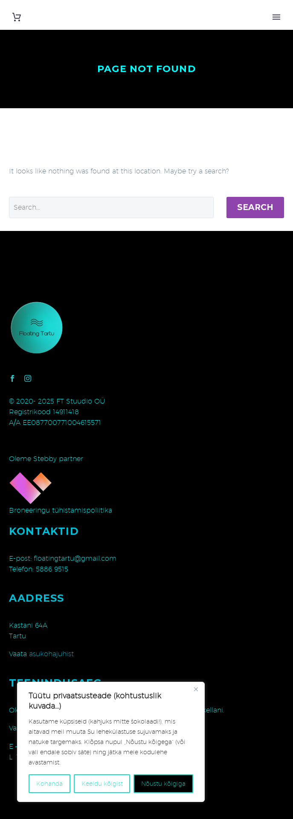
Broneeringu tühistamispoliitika (60, 510)
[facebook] (12, 378)
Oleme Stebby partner (46, 459)
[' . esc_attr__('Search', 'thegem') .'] (111, 207)
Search (255, 207)
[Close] (196, 689)
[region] (111, 742)
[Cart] (16, 17)
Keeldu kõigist (102, 783)
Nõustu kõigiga (163, 783)
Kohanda (49, 783)
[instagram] (27, 378)
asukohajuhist (51, 654)
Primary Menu (276, 17)
